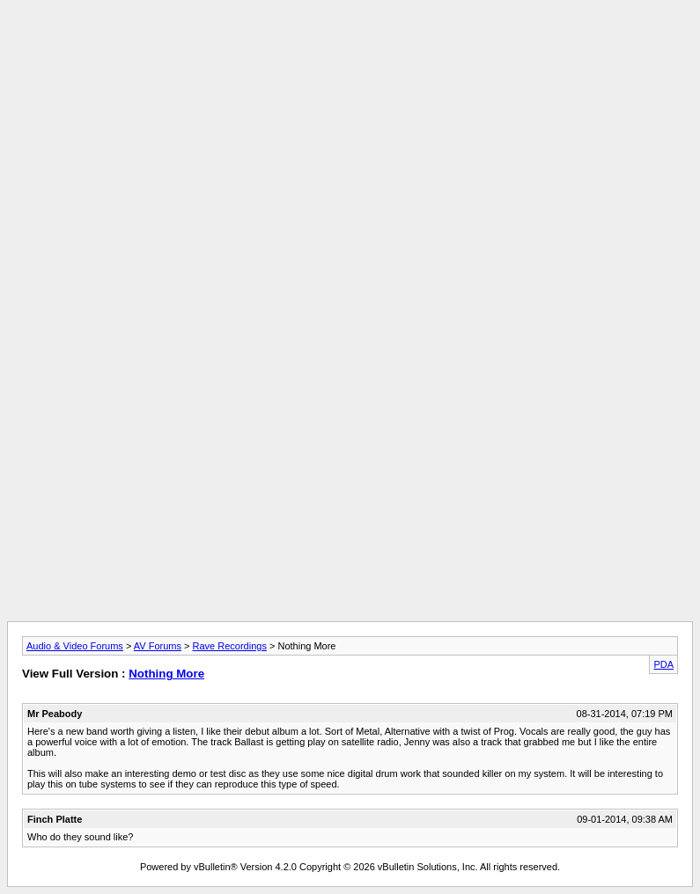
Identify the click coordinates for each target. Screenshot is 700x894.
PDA (663, 664)
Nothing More (166, 673)
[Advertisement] (350, 46)
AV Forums (157, 646)
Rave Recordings (230, 646)
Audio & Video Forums (74, 646)
